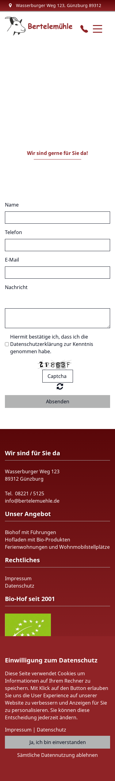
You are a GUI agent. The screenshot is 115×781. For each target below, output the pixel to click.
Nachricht (16, 287)
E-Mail (12, 259)
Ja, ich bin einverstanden (57, 742)
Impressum (18, 578)
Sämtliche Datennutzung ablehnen (57, 755)
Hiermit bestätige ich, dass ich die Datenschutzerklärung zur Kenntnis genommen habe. (51, 344)
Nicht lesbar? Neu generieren (60, 386)
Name (12, 204)
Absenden (57, 401)
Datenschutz (19, 585)
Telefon (13, 232)
